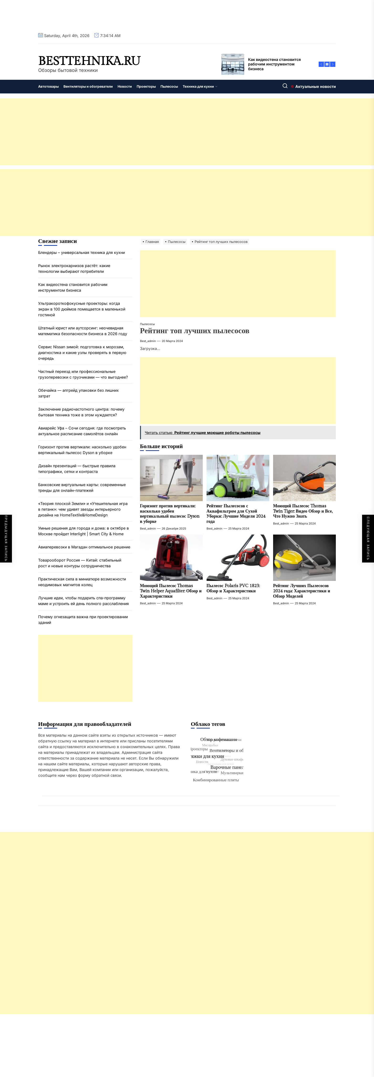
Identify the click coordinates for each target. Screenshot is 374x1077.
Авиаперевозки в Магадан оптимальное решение (84, 547)
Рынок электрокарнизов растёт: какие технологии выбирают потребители (74, 268)
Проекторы (146, 86)
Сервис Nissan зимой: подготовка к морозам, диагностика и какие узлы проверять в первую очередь (82, 352)
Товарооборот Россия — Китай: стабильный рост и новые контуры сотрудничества (79, 563)
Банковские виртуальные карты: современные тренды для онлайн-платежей (82, 487)
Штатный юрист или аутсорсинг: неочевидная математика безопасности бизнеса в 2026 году (82, 331)
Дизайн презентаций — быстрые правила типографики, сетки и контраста (76, 468)
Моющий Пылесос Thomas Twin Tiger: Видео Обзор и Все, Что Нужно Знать (302, 511)
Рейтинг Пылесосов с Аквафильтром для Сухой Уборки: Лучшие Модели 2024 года (236, 514)
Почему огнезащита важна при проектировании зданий (83, 619)
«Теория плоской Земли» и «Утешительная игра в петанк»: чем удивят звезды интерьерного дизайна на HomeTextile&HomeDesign (83, 509)
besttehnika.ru (89, 61)
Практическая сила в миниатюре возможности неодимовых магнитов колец (82, 582)
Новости (125, 86)
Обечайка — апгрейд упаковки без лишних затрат (78, 393)
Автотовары (48, 86)
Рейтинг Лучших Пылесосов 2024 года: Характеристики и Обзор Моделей (301, 591)
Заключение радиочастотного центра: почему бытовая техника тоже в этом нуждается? (81, 412)
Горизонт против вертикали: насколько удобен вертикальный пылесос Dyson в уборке (169, 514)
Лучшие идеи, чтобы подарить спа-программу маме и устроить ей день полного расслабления (83, 600)
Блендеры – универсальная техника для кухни (81, 252)
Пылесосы (169, 86)
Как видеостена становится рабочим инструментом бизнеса (72, 287)
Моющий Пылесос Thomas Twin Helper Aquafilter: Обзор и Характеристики (171, 591)
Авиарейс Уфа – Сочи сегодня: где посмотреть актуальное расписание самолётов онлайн (82, 431)
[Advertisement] (143, 131)
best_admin (148, 341)
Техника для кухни (200, 86)
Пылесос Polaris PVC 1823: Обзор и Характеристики (233, 588)
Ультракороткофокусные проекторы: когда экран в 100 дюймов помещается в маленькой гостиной (81, 309)
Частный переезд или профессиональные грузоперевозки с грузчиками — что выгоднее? (83, 374)
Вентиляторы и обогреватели (88, 86)
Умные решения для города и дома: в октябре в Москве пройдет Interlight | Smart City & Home (83, 531)
